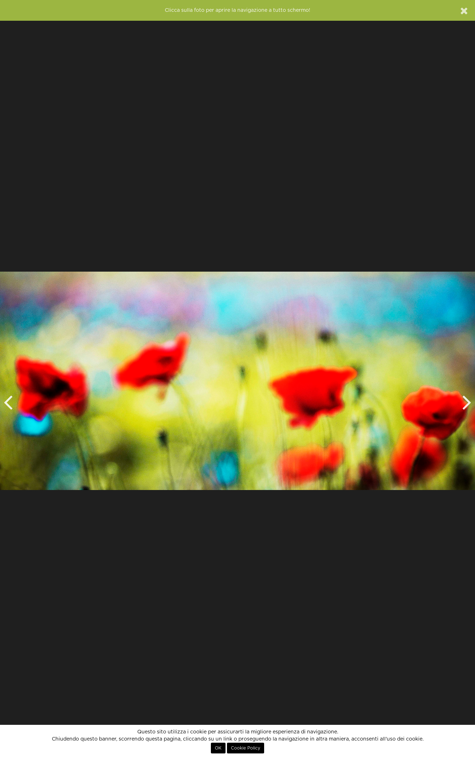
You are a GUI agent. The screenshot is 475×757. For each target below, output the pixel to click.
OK (218, 748)
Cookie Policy (245, 748)
